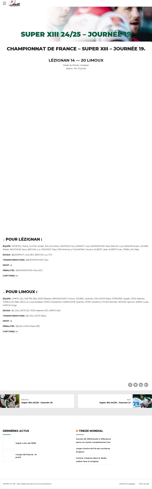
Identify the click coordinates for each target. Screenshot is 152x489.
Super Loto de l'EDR (26, 443)
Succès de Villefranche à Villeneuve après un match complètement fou (93, 440)
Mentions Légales (127, 484)
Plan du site (144, 484)
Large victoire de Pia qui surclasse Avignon (93, 450)
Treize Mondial (91, 431)
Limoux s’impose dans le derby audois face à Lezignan (91, 459)
